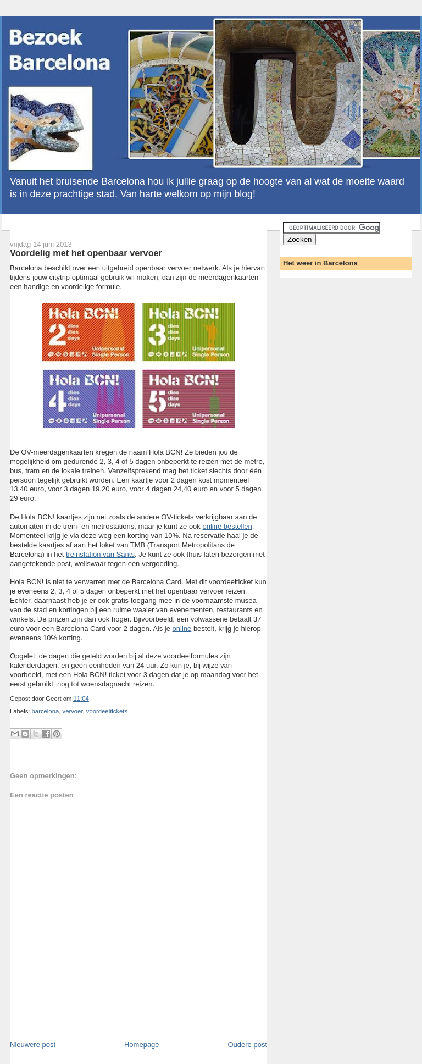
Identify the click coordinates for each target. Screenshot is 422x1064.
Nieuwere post (32, 1044)
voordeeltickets (106, 711)
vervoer (72, 711)
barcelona (45, 711)
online (182, 628)
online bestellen (227, 526)
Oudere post (247, 1044)
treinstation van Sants (100, 554)
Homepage (141, 1044)
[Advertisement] (136, 226)
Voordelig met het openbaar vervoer (86, 253)
